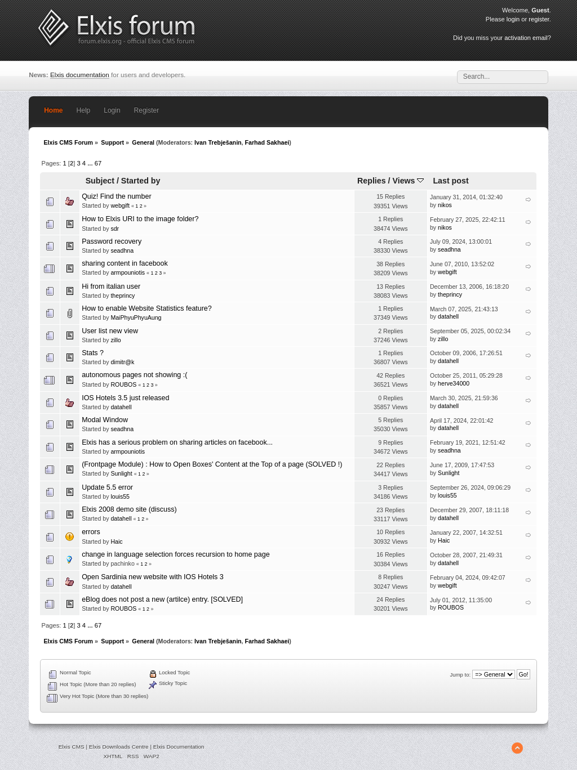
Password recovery (111, 241)
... (90, 163)
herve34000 (453, 383)
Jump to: (460, 674)
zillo (115, 340)
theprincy (122, 295)
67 (98, 163)
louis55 (120, 496)
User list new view (110, 331)
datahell (448, 316)
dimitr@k (122, 362)
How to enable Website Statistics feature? (147, 308)
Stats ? (93, 353)
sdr (114, 228)
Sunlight (121, 473)
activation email (525, 37)
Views (408, 180)
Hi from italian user (111, 286)
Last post (450, 180)
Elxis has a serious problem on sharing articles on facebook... (177, 442)
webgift (120, 205)
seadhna (122, 250)
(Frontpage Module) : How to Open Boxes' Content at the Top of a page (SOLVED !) (212, 464)
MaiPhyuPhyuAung (135, 317)
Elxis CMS (72, 747)
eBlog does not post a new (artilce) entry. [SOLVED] (162, 599)
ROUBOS (123, 384)
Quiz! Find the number (116, 196)
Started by (141, 180)
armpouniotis (127, 272)
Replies (371, 180)
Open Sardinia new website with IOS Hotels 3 (153, 577)
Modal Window (105, 420)
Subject (100, 180)
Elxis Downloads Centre (119, 747)
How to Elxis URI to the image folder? (140, 219)
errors (91, 532)
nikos (445, 205)
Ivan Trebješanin (218, 142)
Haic (116, 541)
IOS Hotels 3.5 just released (125, 398)
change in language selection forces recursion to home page (175, 554)
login (513, 19)
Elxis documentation (79, 74)
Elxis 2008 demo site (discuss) (129, 509)
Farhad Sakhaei (267, 142)
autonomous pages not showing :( (134, 375)
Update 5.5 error (107, 487)
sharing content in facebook (125, 263)
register (539, 19)
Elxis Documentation (179, 747)
